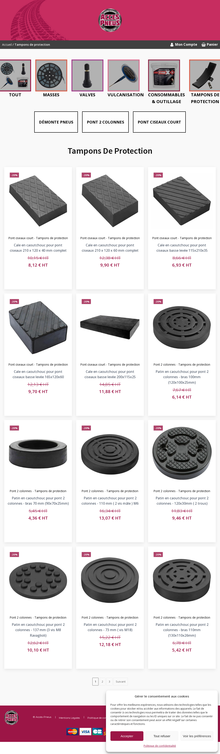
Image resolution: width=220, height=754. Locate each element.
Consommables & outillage (166, 98)
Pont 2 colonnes (105, 122)
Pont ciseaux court (159, 122)
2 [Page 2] (102, 681)
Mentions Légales (69, 717)
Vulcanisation (126, 95)
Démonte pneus (56, 122)
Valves (87, 95)
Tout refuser (161, 736)
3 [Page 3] (109, 681)
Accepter (127, 736)
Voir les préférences (197, 736)
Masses (51, 95)
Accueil (7, 45)
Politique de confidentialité (160, 746)
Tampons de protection (194, 363)
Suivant (121, 681)
